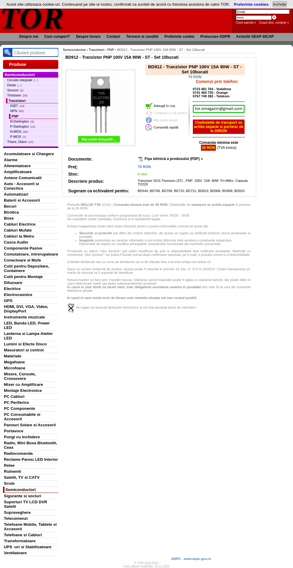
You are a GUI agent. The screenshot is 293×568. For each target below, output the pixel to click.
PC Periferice (16, 402)
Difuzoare (13, 282)
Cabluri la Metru (19, 236)
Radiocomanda (18, 453)
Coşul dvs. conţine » (274, 22)
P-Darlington (22, 126)
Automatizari (16, 194)
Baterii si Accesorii (22, 200)
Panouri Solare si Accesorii (30, 425)
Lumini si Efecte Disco (25, 344)
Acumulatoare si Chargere (29, 154)
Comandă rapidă (166, 127)
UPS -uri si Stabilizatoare (27, 547)
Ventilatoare (15, 553)
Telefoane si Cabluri (23, 535)
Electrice (12, 288)
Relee (9, 465)
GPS (8, 300)
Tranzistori (17, 100)
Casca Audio (16, 242)
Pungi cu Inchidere (22, 437)
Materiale (12, 356)
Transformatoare (20, 541)
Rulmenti (12, 471)
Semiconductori (20, 489)
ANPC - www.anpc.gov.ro (191, 559)
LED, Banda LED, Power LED (27, 325)
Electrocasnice (18, 294)
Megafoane (14, 362)
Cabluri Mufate (18, 230)
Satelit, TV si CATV (21, 477)
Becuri (10, 206)
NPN (17, 111)
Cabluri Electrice (20, 224)
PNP (15, 116)
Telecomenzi (16, 518)
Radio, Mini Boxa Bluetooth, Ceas (30, 445)
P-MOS (18, 136)
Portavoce (13, 431)
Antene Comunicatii (23, 178)
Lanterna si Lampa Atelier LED (28, 335)
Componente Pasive (23, 248)
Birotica (11, 212)
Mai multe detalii (166, 120)
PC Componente (19, 408)
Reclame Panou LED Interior (31, 459)
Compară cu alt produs (170, 113)
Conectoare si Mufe (22, 260)
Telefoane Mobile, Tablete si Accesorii (30, 526)
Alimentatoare (17, 166)
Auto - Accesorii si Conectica (21, 186)
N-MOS (19, 131)
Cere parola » (246, 22)
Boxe (9, 218)
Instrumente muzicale (24, 317)
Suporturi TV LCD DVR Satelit (25, 504)
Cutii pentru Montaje (23, 276)
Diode (14, 85)
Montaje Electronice (23, 390)
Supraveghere (17, 512)
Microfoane (14, 368)
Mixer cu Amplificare (23, 384)
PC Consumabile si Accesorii (22, 416)
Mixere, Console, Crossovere (20, 376)
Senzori (15, 90)
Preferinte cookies (251, 4)
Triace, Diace (20, 141)
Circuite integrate (22, 80)
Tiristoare (17, 95)
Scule (9, 483)
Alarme (11, 160)
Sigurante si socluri (22, 496)
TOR (32, 18)
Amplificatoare (18, 172)
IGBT (17, 106)
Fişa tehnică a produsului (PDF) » (174, 159)
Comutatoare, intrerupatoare (31, 254)
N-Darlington (22, 121)
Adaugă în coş (164, 106)
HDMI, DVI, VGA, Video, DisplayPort (26, 308)
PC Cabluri (14, 396)
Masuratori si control (24, 350)
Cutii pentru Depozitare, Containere (26, 268)
